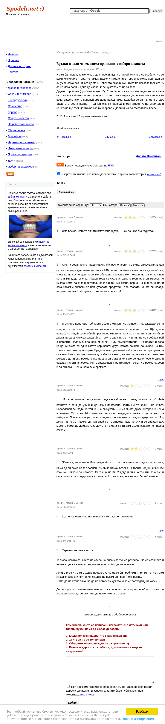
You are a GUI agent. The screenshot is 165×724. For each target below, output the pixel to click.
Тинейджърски (17, 100)
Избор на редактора (21, 166)
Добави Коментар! (149, 156)
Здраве (12, 112)
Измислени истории (21, 148)
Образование (16, 130)
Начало (13, 54)
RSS (111, 165)
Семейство (15, 106)
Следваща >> (156, 137)
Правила (13, 60)
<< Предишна (64, 137)
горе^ (161, 379)
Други (11, 160)
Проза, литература (20, 154)
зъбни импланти (17, 196)
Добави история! (19, 66)
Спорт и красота (18, 118)
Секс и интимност (19, 93)
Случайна (110, 137)
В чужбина (15, 136)
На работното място (21, 124)
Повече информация (138, 719)
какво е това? (154, 174)
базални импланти (35, 266)
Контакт (13, 72)
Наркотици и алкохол (21, 142)
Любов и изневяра (20, 87)
